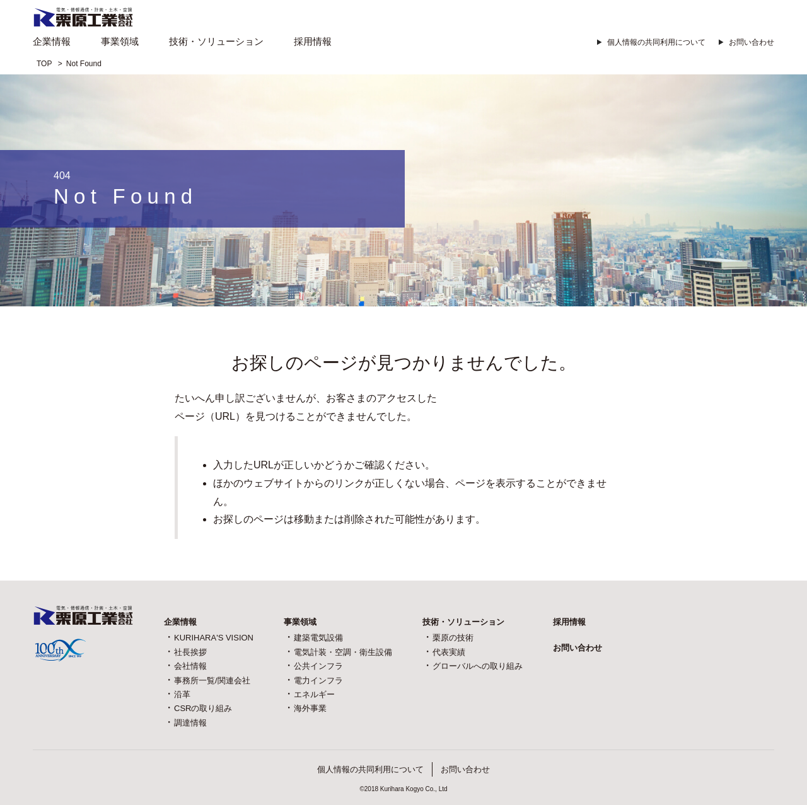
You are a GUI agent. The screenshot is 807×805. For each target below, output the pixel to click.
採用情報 (313, 41)
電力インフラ (318, 680)
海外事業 (310, 708)
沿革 (182, 694)
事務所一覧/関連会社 (212, 680)
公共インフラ (318, 666)
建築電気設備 (318, 637)
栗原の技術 (453, 637)
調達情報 (190, 722)
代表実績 (449, 652)
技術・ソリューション (216, 41)
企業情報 (52, 41)
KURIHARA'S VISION (213, 637)
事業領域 (120, 41)
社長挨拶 (190, 652)
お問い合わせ (751, 42)
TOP (44, 63)
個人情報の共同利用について (656, 42)
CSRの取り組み (203, 708)
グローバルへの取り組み (478, 666)
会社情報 (190, 666)
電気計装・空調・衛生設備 (343, 652)
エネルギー (314, 694)
